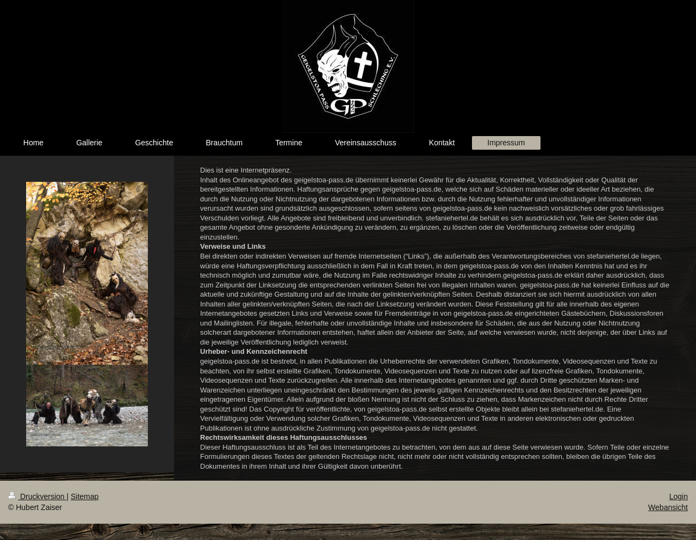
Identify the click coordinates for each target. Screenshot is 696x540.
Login (678, 496)
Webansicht (668, 507)
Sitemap (84, 496)
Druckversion (37, 496)
